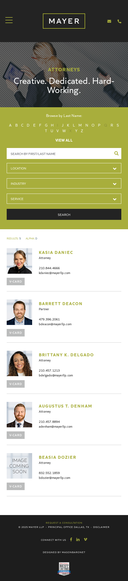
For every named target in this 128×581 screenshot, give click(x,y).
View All (64, 140)
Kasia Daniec (56, 252)
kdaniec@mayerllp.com (54, 272)
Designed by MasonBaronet (64, 552)
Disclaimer (101, 526)
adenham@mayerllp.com (55, 426)
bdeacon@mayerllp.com (55, 323)
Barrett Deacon (61, 303)
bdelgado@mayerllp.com (56, 375)
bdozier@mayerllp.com (54, 477)
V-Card (15, 281)
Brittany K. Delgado (66, 354)
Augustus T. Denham (65, 406)
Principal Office (60, 526)
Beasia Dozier (57, 457)
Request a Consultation (64, 522)
